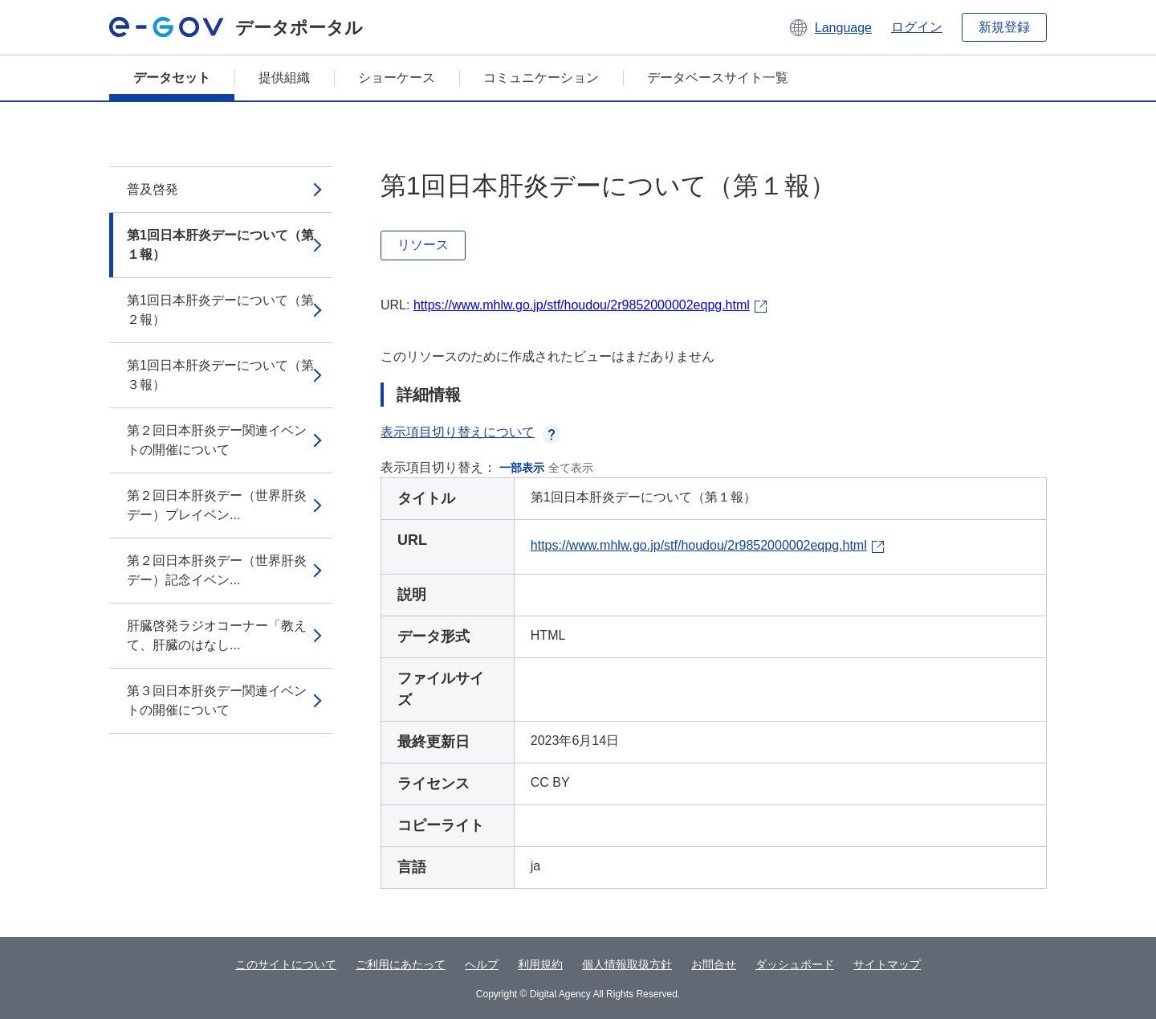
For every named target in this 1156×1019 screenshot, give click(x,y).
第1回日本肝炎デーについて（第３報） (220, 374)
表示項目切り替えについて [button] (470, 432)
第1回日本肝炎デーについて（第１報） (220, 244)
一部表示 (521, 467)
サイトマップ (887, 964)
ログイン (916, 27)
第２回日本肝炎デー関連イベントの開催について (217, 440)
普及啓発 (152, 189)
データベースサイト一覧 (717, 77)
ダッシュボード (794, 964)
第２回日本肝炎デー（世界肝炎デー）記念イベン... (217, 570)
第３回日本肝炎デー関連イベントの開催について (217, 700)
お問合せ (713, 964)
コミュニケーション (541, 77)
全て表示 (570, 467)
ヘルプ (482, 964)
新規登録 (1004, 27)
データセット (171, 77)
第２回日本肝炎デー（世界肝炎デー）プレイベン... (217, 505)
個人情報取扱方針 (627, 964)
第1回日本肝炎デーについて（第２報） (220, 309)
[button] (830, 27)
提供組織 (284, 77)
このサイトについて (285, 964)
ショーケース (396, 77)
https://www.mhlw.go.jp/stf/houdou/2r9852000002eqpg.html (581, 305)
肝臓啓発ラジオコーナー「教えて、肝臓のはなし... (217, 635)
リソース (423, 245)
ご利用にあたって (401, 964)
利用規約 (540, 964)
